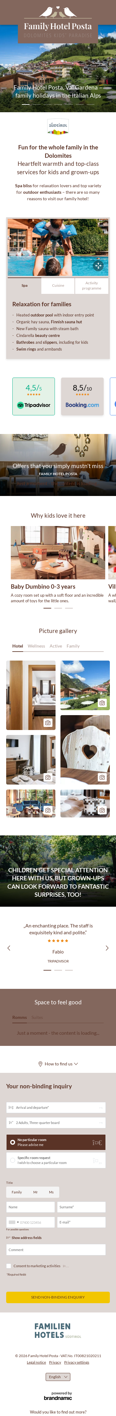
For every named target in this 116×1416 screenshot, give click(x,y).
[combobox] (13, 1222)
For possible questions (17, 1229)
